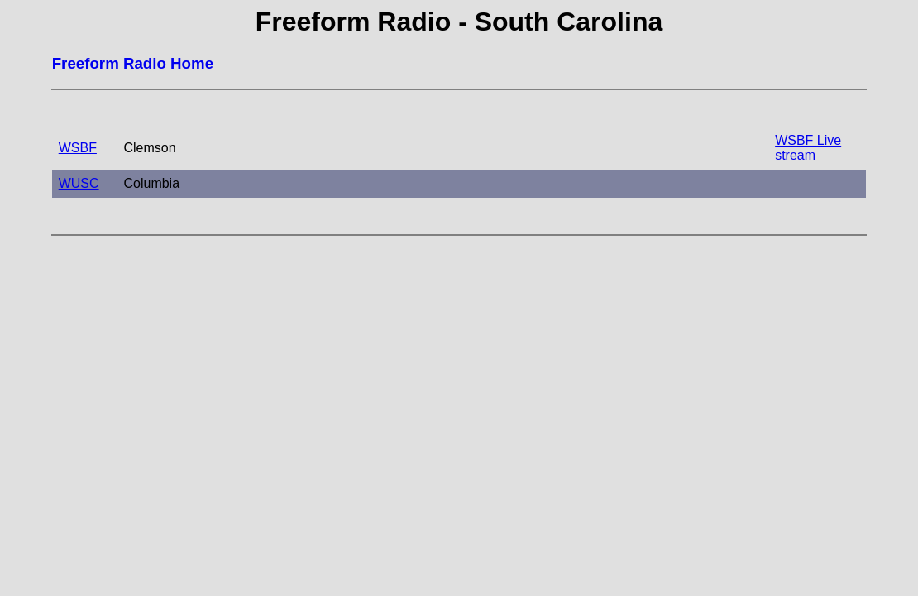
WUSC (79, 183)
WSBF (78, 148)
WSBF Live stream (808, 147)
